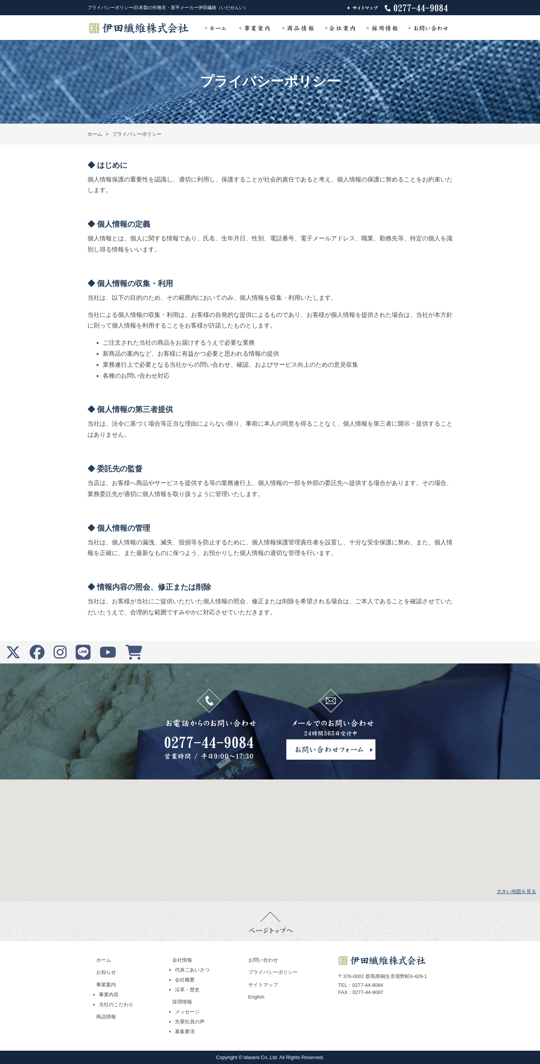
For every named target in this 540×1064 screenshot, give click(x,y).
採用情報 (182, 1002)
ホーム (103, 960)
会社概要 (185, 980)
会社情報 (182, 960)
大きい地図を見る (516, 891)
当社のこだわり (116, 1004)
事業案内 (106, 985)
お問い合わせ (263, 960)
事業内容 (109, 994)
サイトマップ (263, 985)
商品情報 (106, 1016)
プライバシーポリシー (273, 972)
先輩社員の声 (190, 1021)
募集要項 (185, 1031)
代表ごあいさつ (192, 970)
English (256, 997)
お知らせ (106, 972)
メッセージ (187, 1012)
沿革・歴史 (187, 989)
